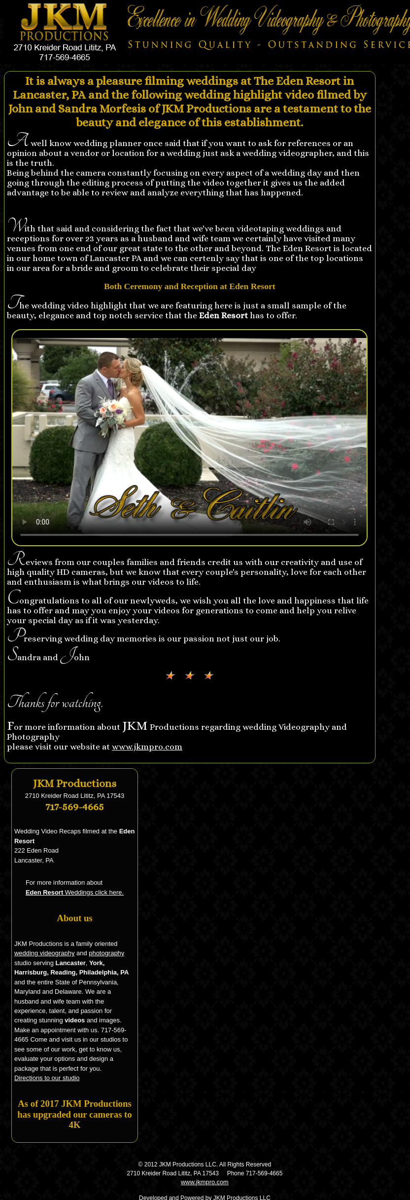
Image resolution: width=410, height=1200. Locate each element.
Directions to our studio (46, 1078)
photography (106, 953)
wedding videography (44, 953)
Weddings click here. (75, 892)
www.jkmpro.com (147, 746)
